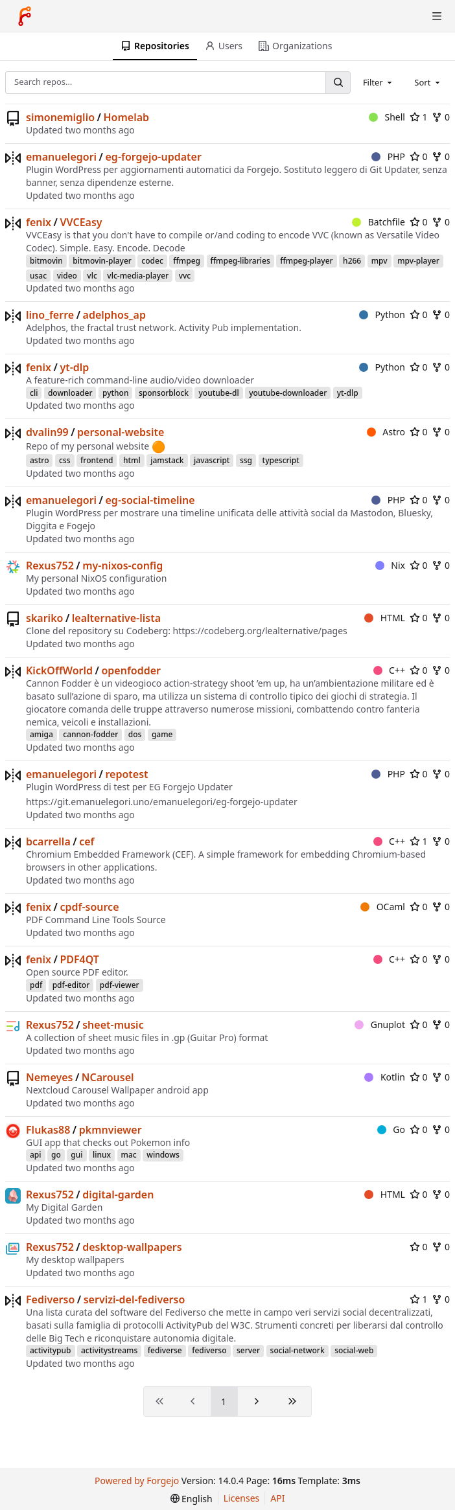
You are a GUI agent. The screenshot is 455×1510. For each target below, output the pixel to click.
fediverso (209, 1350)
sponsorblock (164, 392)
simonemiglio (60, 117)
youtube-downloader (288, 392)
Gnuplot (380, 1024)
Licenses (242, 1498)
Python (382, 314)
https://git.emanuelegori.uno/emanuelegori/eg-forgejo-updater (162, 801)
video (67, 275)
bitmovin (46, 260)
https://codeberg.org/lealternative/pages (260, 630)
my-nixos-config (122, 565)
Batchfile (378, 222)
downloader (70, 392)
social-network (297, 1350)
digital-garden (118, 1194)
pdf (36, 984)
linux (102, 1154)
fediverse (165, 1350)
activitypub (50, 1350)
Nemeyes (49, 1077)
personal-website (120, 432)
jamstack (166, 460)
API (277, 1498)
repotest (127, 774)
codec (152, 260)
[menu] (191, 1499)
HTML (384, 618)
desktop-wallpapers (131, 1247)
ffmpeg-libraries (240, 260)
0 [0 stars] (419, 156)
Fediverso (50, 1299)
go (56, 1154)
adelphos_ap (114, 314)
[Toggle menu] (437, 16)
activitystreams (109, 1350)
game (162, 734)
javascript (211, 460)
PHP (388, 156)
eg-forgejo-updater (154, 156)
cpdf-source (89, 906)
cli (34, 392)
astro (39, 460)
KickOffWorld (59, 670)
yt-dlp (74, 367)
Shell (387, 117)
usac (38, 275)
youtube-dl (218, 392)
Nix (390, 565)
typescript (280, 460)
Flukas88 (48, 1129)
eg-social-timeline (150, 500)
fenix (38, 222)
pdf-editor (71, 984)
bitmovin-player (102, 260)
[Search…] (337, 82)
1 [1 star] (419, 117)
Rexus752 (50, 565)
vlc (92, 275)
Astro (386, 432)
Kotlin (384, 1077)
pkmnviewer (110, 1129)
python (115, 392)
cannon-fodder (90, 734)
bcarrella (48, 841)
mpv (379, 260)
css (65, 460)
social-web (353, 1350)
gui (76, 1154)
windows (163, 1154)
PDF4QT (79, 959)
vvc (185, 275)
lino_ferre (50, 314)
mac (129, 1154)
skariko (44, 618)
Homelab (126, 117)
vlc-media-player (138, 275)
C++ (389, 670)
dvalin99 (47, 432)
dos (135, 734)
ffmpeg (186, 260)
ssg (246, 460)
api (35, 1154)
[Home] (24, 16)
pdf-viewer (119, 984)
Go (391, 1129)
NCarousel (108, 1077)
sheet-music (112, 1024)
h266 (352, 260)
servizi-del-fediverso (134, 1299)
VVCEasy (81, 222)
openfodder (131, 670)
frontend (96, 460)
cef (86, 841)
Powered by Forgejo (137, 1480)
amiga (41, 734)
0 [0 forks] (441, 117)
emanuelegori (61, 156)
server (248, 1350)
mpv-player (418, 260)
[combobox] (378, 82)
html (132, 460)
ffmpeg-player (306, 260)
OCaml (382, 906)
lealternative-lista (116, 618)
